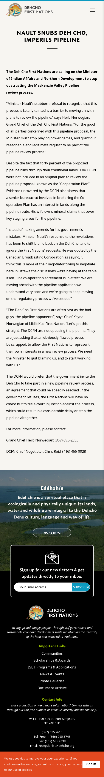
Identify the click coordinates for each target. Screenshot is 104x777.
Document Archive (52, 688)
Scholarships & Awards (52, 660)
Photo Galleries (52, 681)
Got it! (91, 764)
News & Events (52, 674)
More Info (52, 533)
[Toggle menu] (92, 10)
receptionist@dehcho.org (56, 746)
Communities (52, 653)
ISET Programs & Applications (52, 667)
